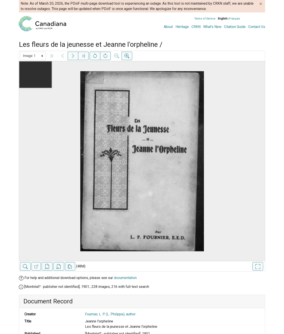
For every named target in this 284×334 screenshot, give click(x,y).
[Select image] (33, 56)
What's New (212, 27)
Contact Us (256, 27)
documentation (125, 278)
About (168, 27)
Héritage (182, 27)
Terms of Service (204, 18)
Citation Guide (235, 27)
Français (234, 18)
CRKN (196, 27)
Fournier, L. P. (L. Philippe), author (110, 314)
